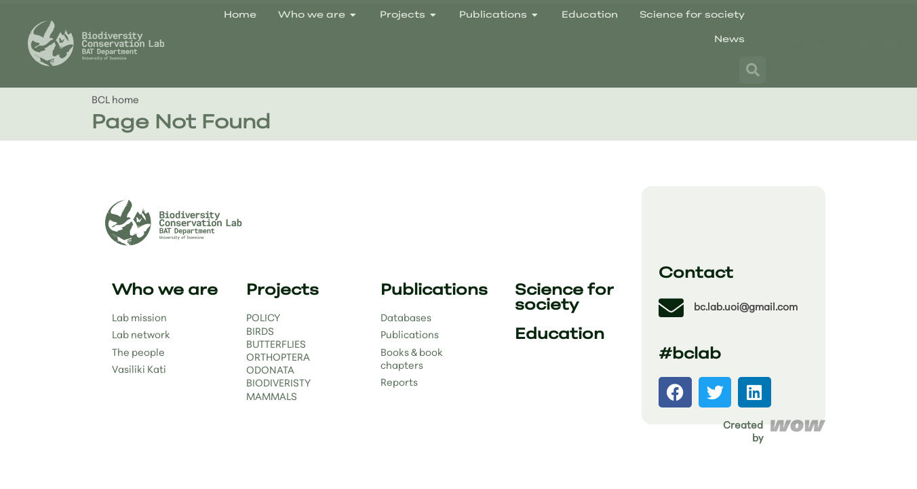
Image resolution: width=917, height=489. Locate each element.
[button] (675, 392)
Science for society (564, 298)
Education (559, 335)
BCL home (115, 101)
